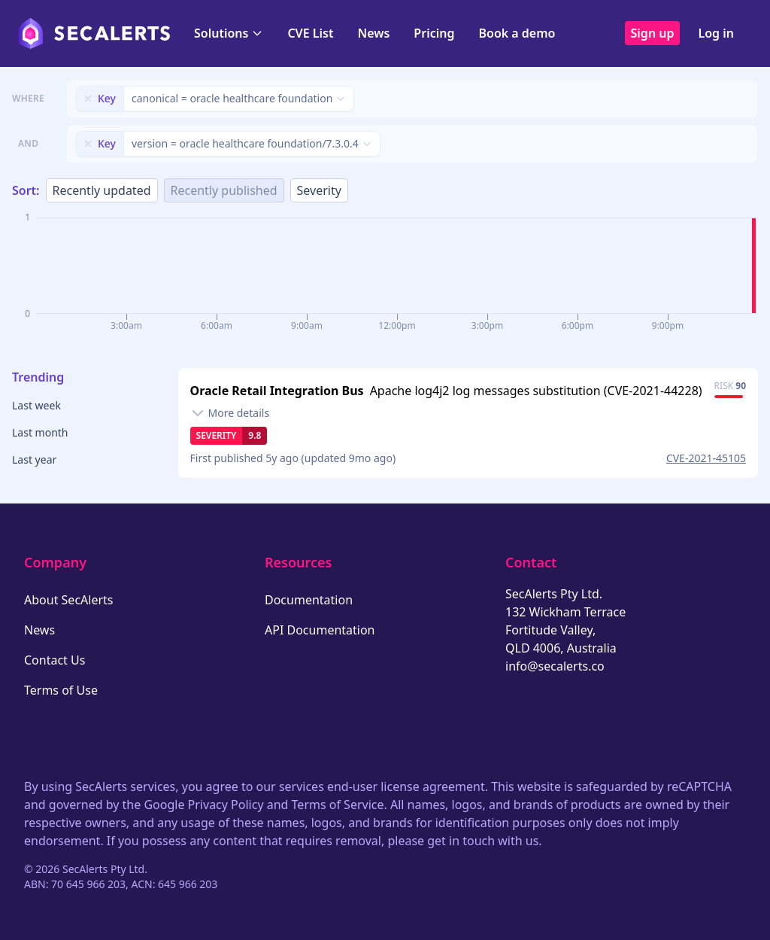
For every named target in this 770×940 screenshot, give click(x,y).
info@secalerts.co (555, 666)
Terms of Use (61, 690)
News (373, 33)
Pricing (434, 33)
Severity (319, 190)
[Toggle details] (230, 413)
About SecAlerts (68, 600)
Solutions (228, 33)
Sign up (653, 33)
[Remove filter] (87, 98)
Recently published (224, 190)
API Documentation (320, 630)
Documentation (309, 600)
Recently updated (102, 190)
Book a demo (516, 33)
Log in (716, 33)
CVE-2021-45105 (706, 458)
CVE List (310, 33)
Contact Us (54, 660)
